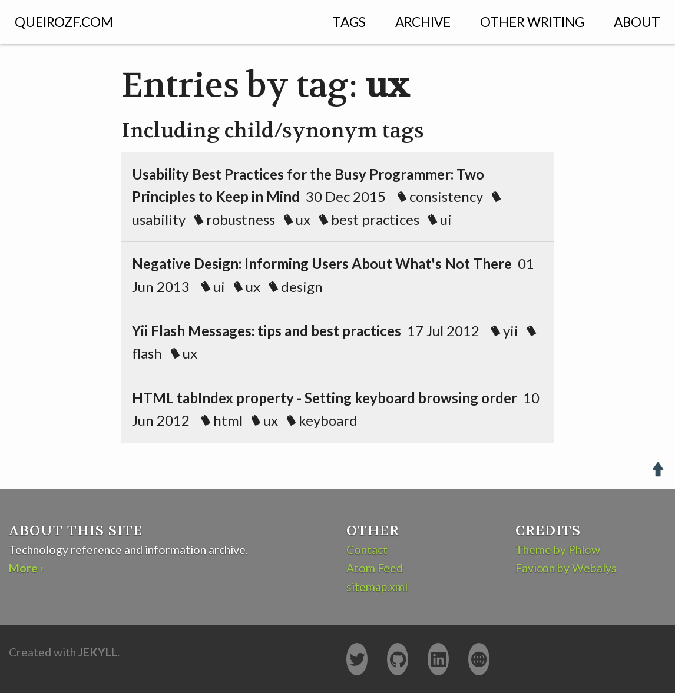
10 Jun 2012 (336, 409)
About (637, 22)
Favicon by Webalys (566, 568)
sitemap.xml (377, 586)
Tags (349, 22)
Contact (367, 549)
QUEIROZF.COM (64, 22)
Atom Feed (374, 568)
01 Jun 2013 (333, 274)
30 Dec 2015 (316, 196)
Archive (423, 22)
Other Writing (532, 22)
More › (26, 568)
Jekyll (97, 652)
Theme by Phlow (557, 549)
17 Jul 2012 (334, 342)
